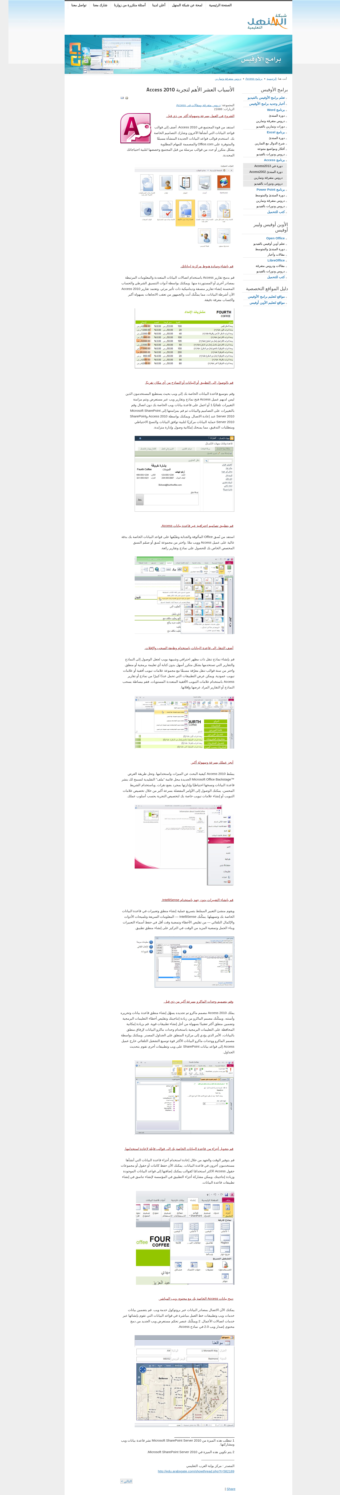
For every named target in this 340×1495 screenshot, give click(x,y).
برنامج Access (245, 78)
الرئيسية (263, 78)
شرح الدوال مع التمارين (261, 143)
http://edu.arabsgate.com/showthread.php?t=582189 (187, 1471)
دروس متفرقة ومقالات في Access (190, 105)
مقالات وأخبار (267, 254)
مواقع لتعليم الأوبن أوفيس (258, 302)
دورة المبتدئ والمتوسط (261, 195)
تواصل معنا (70, 5)
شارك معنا (92, 5)
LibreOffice (267, 260)
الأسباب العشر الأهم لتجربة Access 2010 (182, 89)
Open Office (267, 238)
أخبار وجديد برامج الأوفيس (258, 104)
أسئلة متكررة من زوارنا (121, 5)
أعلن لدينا (150, 5)
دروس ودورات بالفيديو (262, 154)
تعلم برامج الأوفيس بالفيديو (257, 97)
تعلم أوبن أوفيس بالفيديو (260, 243)
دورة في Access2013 (260, 166)
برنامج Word (267, 110)
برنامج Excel (267, 132)
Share (222, 1489)
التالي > (118, 1481)
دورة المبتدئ (268, 115)
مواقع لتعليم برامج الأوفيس (257, 296)
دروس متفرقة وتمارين (219, 78)
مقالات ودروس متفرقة (261, 266)
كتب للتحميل (267, 212)
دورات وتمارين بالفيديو (262, 126)
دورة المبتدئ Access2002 (257, 172)
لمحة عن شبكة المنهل (178, 5)
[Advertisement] (147, 23)
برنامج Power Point (262, 189)
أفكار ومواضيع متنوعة (262, 148)
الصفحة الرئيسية (212, 5)
